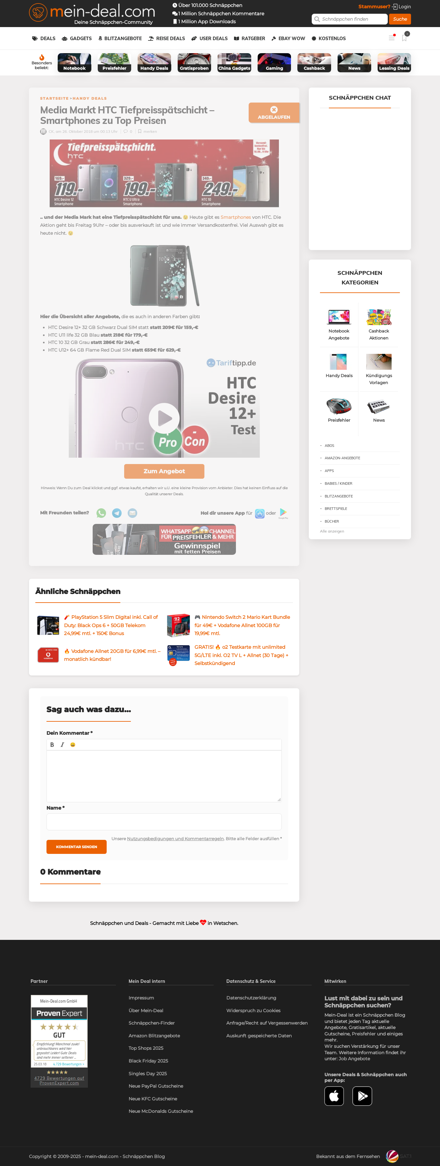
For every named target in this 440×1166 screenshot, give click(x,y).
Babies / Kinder (338, 483)
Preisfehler (364, 1034)
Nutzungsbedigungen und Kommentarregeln (175, 838)
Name (55, 808)
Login (401, 7)
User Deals (214, 38)
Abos (329, 445)
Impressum (141, 998)
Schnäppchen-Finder (152, 1023)
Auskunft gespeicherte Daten (259, 1036)
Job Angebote (354, 1059)
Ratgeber (253, 38)
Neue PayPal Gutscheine (156, 1086)
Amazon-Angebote (342, 458)
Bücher (332, 521)
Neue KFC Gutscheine (153, 1099)
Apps (329, 471)
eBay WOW (292, 38)
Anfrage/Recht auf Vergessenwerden (267, 1023)
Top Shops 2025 (146, 1048)
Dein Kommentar (69, 733)
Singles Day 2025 (148, 1074)
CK (47, 131)
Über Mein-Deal (146, 1010)
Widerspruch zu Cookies (253, 1010)
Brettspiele (336, 508)
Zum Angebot (164, 471)
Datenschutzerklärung (251, 998)
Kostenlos (332, 38)
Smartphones (236, 217)
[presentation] (52, 744)
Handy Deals (90, 98)
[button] (52, 744)
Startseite (54, 98)
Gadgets (81, 38)
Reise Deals (170, 38)
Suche (400, 19)
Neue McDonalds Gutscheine (161, 1111)
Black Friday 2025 (148, 1061)
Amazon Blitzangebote (154, 1036)
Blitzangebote (123, 38)
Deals (47, 38)
